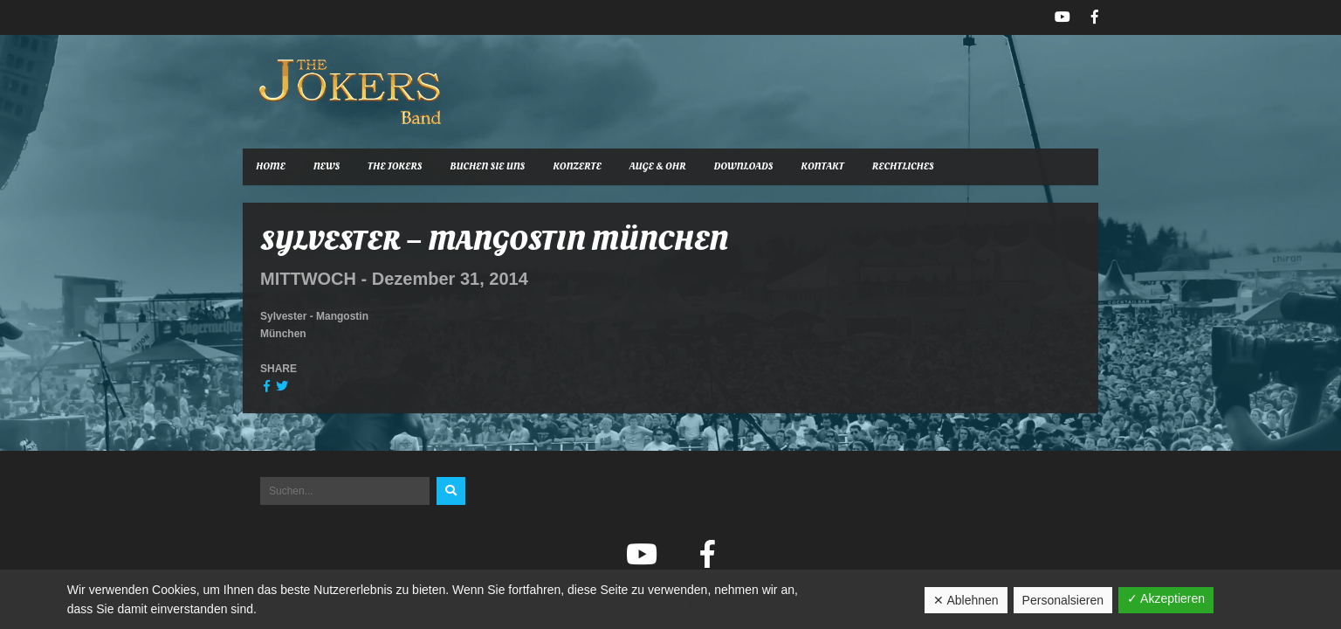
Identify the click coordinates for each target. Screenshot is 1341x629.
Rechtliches (903, 166)
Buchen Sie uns (487, 166)
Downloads (744, 166)
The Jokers (395, 166)
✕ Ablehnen (965, 600)
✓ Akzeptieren (1166, 598)
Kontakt (822, 166)
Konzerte (577, 166)
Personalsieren (1063, 600)
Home (270, 166)
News (326, 166)
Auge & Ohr (657, 166)
